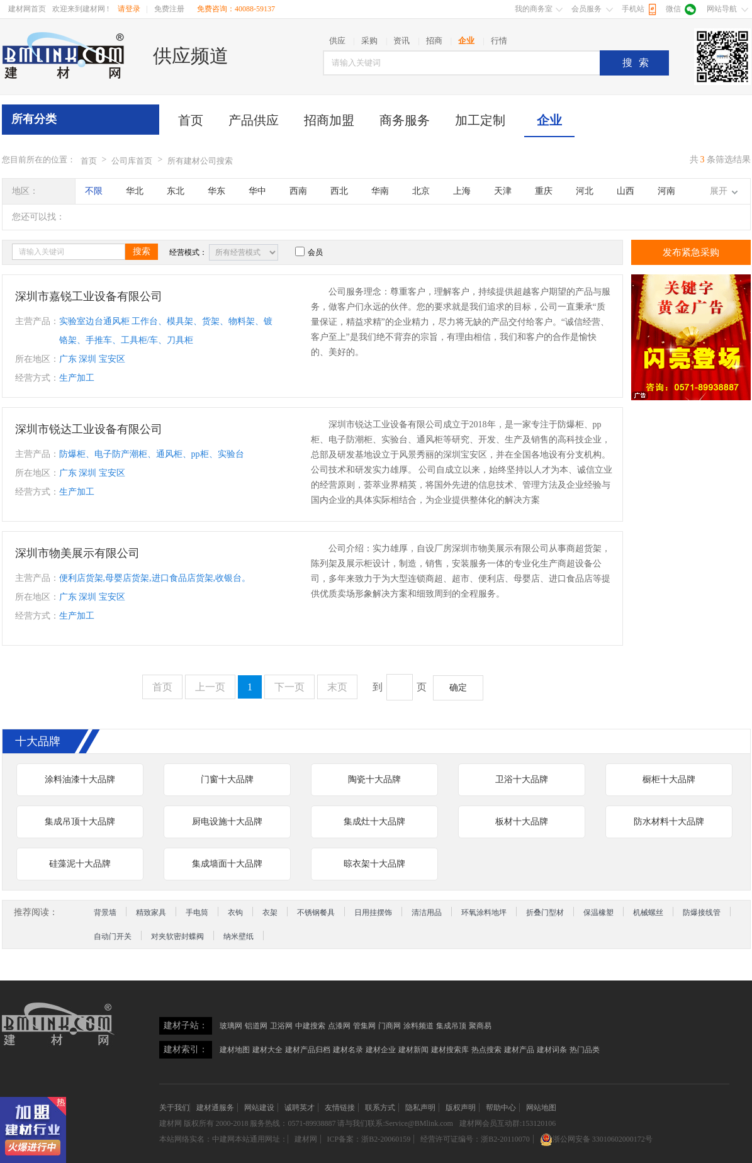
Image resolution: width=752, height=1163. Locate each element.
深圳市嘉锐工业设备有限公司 (88, 296)
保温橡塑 (598, 912)
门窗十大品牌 (227, 779)
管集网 (364, 1025)
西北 (339, 191)
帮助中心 (501, 1107)
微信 (673, 8)
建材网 (170, 1123)
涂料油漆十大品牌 (80, 779)
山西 (625, 191)
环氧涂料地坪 (484, 912)
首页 (190, 120)
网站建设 (259, 1107)
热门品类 (585, 1049)
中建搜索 (310, 1025)
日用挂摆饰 (373, 912)
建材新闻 (413, 1049)
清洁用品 (427, 912)
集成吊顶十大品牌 (80, 821)
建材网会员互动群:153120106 (507, 1123)
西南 (298, 191)
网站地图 (541, 1107)
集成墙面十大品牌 (227, 863)
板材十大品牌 (521, 821)
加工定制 (480, 120)
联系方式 (380, 1107)
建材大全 (267, 1049)
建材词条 (552, 1049)
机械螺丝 (648, 912)
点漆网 (339, 1025)
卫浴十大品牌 (521, 779)
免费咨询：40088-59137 (236, 8)
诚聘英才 (299, 1107)
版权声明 (461, 1107)
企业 (549, 120)
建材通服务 (215, 1107)
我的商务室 (534, 8)
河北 (584, 191)
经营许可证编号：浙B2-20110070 (475, 1139)
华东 (216, 191)
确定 (458, 687)
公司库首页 (131, 161)
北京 (421, 191)
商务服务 (404, 120)
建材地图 (235, 1049)
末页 (337, 687)
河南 (666, 191)
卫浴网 (281, 1025)
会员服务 (586, 8)
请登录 (129, 8)
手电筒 (197, 912)
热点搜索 (486, 1049)
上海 (462, 191)
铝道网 (256, 1025)
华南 (380, 191)
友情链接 (340, 1107)
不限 (94, 191)
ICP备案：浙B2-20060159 (369, 1139)
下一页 (289, 687)
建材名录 (348, 1049)
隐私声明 (420, 1107)
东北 (175, 191)
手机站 (633, 8)
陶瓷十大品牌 (374, 779)
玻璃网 (231, 1025)
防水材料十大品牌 (669, 821)
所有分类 (34, 119)
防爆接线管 (702, 912)
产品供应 (253, 120)
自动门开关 (113, 936)
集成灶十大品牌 (374, 821)
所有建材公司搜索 (200, 161)
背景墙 (105, 912)
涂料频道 (418, 1025)
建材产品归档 (307, 1049)
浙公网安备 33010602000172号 (596, 1139)
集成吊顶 (451, 1025)
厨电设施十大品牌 (227, 821)
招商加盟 (329, 120)
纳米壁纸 (238, 936)
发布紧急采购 (691, 252)
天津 (503, 191)
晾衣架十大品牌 (374, 863)
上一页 (210, 687)
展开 (718, 191)
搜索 (638, 62)
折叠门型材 (545, 912)
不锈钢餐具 (316, 912)
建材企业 (381, 1049)
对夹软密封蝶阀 (177, 936)
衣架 (270, 912)
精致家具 (151, 912)
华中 (257, 191)
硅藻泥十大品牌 (80, 863)
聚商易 (480, 1025)
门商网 (389, 1025)
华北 (134, 191)
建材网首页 (27, 8)
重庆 (544, 191)
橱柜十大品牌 (669, 779)
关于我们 (174, 1107)
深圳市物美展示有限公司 (77, 553)
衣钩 (235, 912)
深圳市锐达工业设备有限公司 (88, 429)
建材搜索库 (450, 1049)
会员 (309, 252)
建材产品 (519, 1049)
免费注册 (169, 8)
